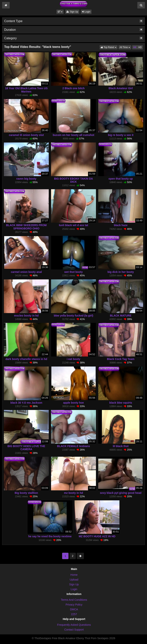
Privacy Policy (74, 604)
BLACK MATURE (120, 315)
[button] (60, 12)
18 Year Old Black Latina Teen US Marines (26, 90)
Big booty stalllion (26, 492)
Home (73, 574)
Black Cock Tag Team (120, 359)
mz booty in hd (73, 492)
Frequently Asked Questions (74, 624)
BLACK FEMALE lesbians (73, 446)
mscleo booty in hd (26, 315)
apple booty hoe (73, 402)
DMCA (74, 609)
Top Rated (109, 47)
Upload (74, 579)
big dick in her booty (121, 271)
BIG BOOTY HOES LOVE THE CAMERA (26, 448)
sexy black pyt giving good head (121, 492)
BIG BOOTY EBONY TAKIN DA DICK (73, 180)
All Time (125, 47)
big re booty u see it (120, 135)
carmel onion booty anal (26, 271)
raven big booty (26, 178)
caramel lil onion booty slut (26, 135)
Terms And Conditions (74, 599)
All (134, 47)
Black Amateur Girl (121, 88)
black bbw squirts (120, 402)
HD (140, 47)
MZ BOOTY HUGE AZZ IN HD (97, 536)
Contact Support (74, 629)
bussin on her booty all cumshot (73, 135)
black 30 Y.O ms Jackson (26, 402)
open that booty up (120, 178)
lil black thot (121, 446)
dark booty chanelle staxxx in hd (26, 359)
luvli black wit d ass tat (73, 225)
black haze (121, 225)
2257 (74, 614)
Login (86, 11)
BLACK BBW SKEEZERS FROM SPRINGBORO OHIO (26, 227)
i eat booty (73, 359)
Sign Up (72, 11)
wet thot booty (73, 271)
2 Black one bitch (73, 88)
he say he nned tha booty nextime (50, 536)
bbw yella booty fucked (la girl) (73, 315)
